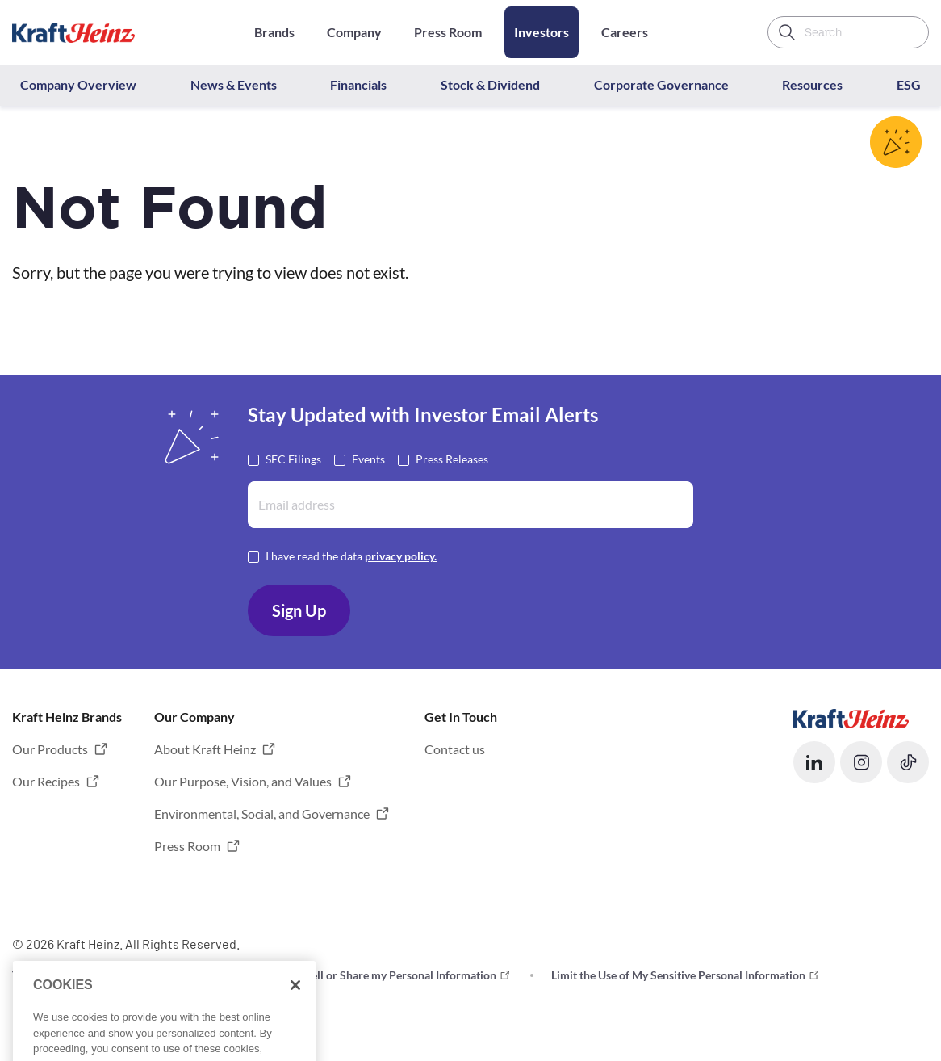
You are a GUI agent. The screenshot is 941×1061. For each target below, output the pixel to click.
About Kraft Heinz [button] (205, 749)
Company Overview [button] (78, 84)
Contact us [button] (454, 749)
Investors (541, 32)
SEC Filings (293, 458)
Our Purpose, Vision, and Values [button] (243, 781)
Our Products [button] (50, 749)
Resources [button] (812, 84)
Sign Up (299, 610)
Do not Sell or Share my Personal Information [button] (382, 975)
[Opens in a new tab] (851, 716)
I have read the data (351, 555)
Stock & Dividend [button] (490, 84)
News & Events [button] (233, 84)
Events (368, 458)
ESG (909, 84)
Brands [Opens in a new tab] (274, 32)
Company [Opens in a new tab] (354, 32)
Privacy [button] (195, 975)
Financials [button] (358, 84)
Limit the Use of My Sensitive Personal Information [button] (678, 975)
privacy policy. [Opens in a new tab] (401, 556)
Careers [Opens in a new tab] (624, 32)
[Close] (295, 1007)
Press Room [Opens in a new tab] (448, 32)
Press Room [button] (187, 845)
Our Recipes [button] (46, 781)
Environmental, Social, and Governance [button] (262, 813)
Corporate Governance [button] (661, 84)
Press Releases (452, 458)
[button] (814, 762)
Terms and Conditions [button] (66, 975)
